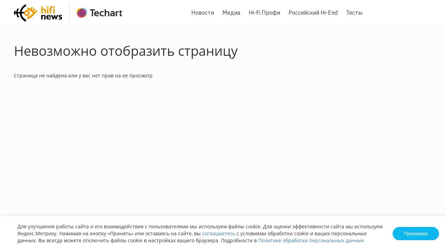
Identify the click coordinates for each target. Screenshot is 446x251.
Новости (202, 12)
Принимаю (416, 233)
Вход (430, 17)
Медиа (231, 12)
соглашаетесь (218, 233)
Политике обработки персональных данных (311, 240)
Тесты (354, 12)
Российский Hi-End (313, 12)
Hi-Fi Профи (264, 12)
